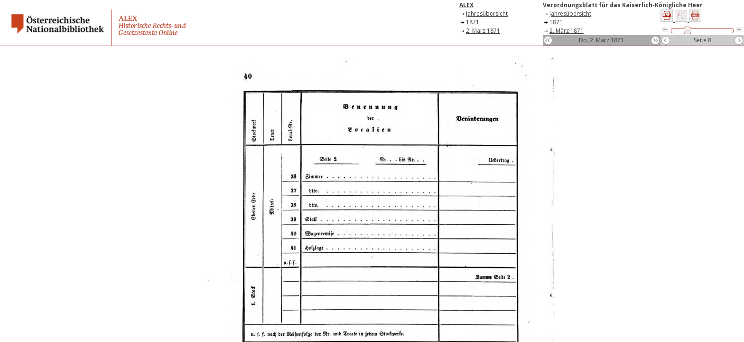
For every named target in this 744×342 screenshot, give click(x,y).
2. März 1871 (483, 31)
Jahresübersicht (487, 14)
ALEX (466, 5)
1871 (472, 22)
